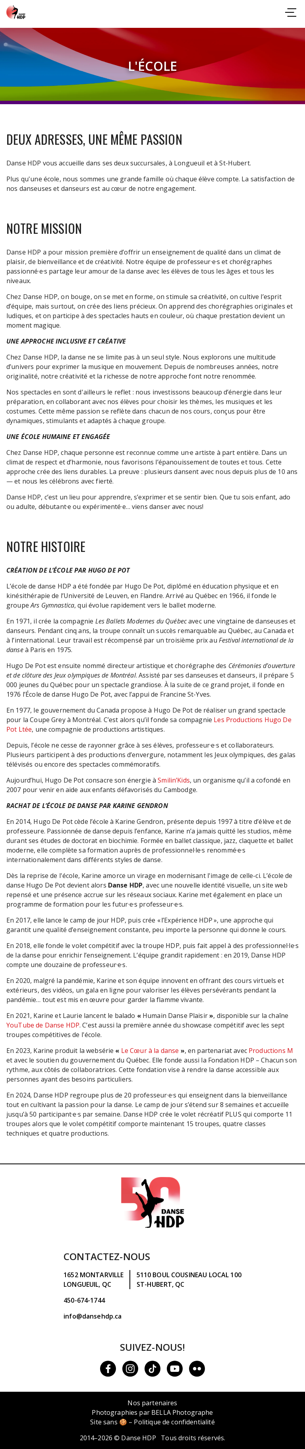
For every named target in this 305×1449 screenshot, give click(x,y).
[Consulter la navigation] (291, 14)
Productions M (271, 1050)
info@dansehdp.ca (93, 1316)
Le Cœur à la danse (150, 1050)
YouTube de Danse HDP (42, 1025)
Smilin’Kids (174, 780)
